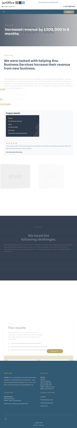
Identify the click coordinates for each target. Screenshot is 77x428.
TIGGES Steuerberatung (46, 403)
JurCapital (43, 397)
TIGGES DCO (44, 406)
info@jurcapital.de (8, 6)
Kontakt (69, 12)
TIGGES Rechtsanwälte (46, 400)
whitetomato (41, 425)
